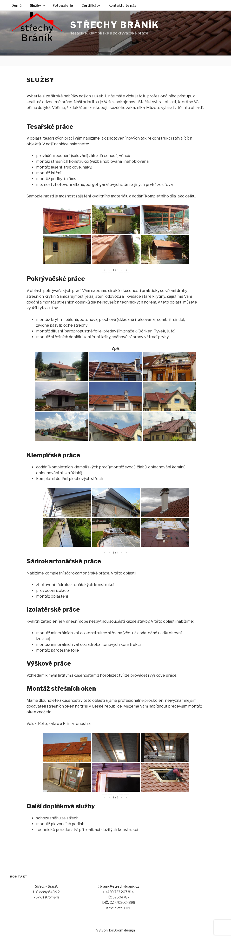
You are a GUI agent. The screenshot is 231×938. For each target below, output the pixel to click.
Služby (38, 5)
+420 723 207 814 (119, 892)
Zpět (115, 348)
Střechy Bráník (114, 25)
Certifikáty (90, 5)
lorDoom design (122, 930)
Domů (16, 5)
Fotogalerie (63, 5)
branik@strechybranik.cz (119, 886)
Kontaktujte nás (122, 5)
